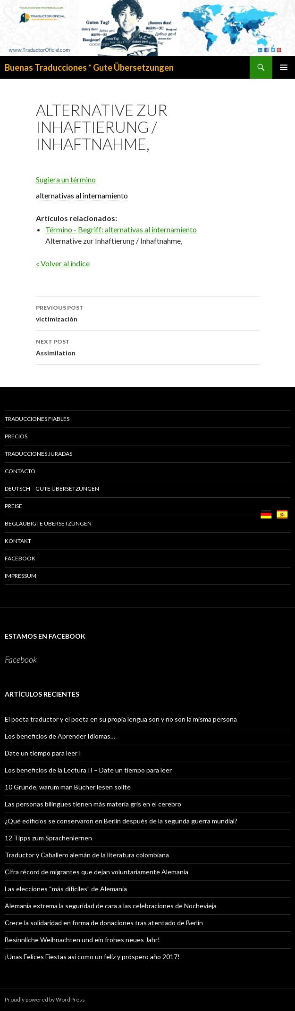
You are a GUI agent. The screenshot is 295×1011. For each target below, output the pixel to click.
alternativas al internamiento (82, 195)
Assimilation (148, 346)
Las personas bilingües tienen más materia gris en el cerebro (93, 804)
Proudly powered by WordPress (45, 999)
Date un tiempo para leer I (43, 753)
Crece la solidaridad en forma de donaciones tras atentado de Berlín (104, 923)
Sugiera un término (66, 179)
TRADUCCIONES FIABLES (37, 418)
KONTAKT (18, 540)
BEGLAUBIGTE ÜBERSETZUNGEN (48, 523)
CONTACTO (20, 471)
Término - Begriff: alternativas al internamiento (121, 229)
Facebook (20, 558)
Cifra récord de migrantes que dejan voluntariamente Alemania (96, 872)
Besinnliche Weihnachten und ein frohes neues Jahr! (82, 940)
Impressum (20, 575)
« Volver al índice (63, 263)
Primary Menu (283, 67)
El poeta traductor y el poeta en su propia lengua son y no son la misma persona (121, 719)
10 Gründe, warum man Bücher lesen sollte (68, 787)
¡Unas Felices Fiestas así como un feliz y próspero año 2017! (92, 957)
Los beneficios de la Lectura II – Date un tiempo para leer (88, 770)
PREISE (13, 506)
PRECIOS (16, 436)
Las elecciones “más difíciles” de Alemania (66, 889)
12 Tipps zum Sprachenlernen (48, 838)
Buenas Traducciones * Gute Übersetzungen (89, 67)
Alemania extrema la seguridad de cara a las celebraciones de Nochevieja (111, 906)
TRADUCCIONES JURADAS (38, 453)
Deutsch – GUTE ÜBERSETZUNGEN (52, 488)
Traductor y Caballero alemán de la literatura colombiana (87, 855)
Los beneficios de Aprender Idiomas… (60, 736)
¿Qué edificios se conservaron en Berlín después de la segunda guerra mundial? (121, 821)
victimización (148, 312)
